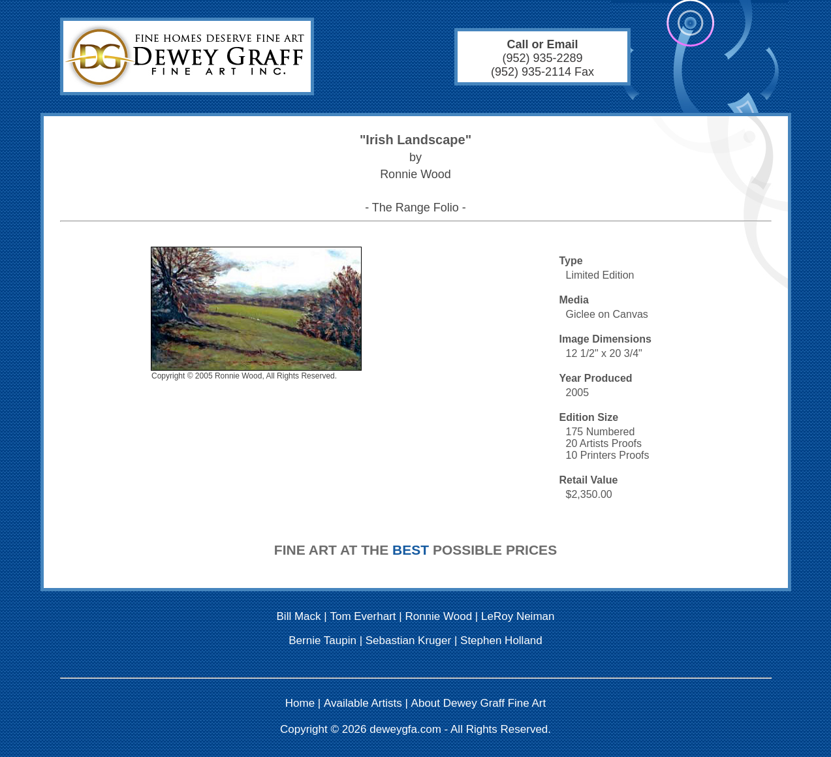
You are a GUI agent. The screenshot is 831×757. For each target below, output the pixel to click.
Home (300, 703)
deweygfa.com (405, 729)
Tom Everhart (363, 616)
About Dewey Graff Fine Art (478, 703)
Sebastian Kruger (408, 640)
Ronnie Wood (438, 616)
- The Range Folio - (415, 207)
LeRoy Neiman (517, 616)
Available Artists (363, 703)
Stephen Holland (501, 640)
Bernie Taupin (322, 640)
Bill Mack (299, 616)
